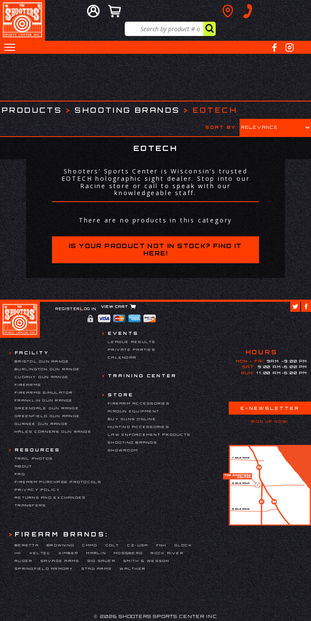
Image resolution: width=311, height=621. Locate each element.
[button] (9, 47)
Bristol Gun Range (42, 361)
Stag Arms (96, 568)
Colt (113, 545)
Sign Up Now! (269, 421)
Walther (133, 568)
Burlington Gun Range (47, 369)
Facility (32, 352)
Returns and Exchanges (50, 497)
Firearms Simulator (44, 392)
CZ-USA (138, 545)
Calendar (122, 357)
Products (32, 109)
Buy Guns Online (132, 419)
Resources (37, 449)
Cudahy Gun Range (42, 377)
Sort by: (221, 127)
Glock (183, 545)
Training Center (142, 375)
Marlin (96, 553)
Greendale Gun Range (47, 408)
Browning (61, 545)
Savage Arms (60, 561)
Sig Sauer (101, 561)
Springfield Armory (44, 568)
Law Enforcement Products (149, 434)
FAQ (20, 474)
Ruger (23, 561)
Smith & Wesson (146, 561)
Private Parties (132, 349)
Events (123, 333)
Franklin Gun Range (44, 400)
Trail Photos (34, 458)
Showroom (123, 450)
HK (18, 553)
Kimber (69, 553)
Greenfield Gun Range (47, 416)
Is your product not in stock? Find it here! (155, 249)
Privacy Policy (38, 489)
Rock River (167, 553)
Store (120, 394)
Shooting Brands (127, 109)
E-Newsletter (269, 408)
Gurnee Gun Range (41, 424)
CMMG (89, 545)
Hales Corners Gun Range (53, 431)
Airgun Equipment (133, 411)
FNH (161, 545)
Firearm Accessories (139, 403)
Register (67, 309)
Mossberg (128, 553)
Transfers (30, 505)
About (23, 466)
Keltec (40, 553)
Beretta (27, 545)
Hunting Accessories (138, 427)
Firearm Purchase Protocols (58, 482)
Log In (89, 309)
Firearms (28, 384)
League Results (132, 342)
